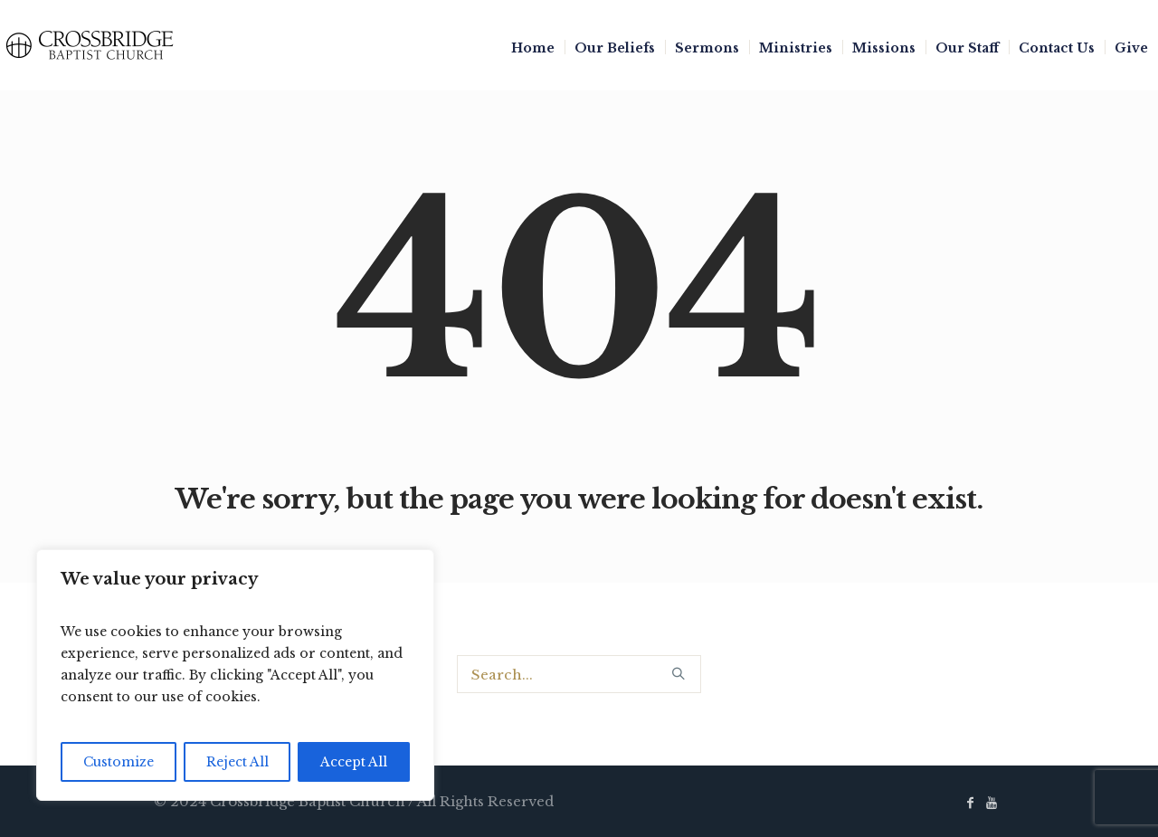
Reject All (237, 762)
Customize (118, 762)
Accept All (353, 762)
